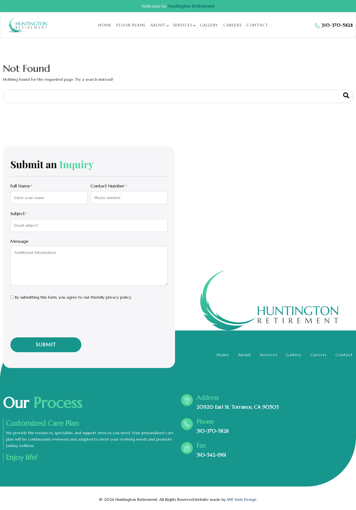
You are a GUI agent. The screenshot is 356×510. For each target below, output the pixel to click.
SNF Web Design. (242, 499)
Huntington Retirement (191, 6)
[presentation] (48, 322)
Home (104, 25)
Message (19, 241)
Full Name (21, 186)
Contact (257, 25)
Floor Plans (130, 25)
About (158, 25)
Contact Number (108, 186)
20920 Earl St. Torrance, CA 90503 (238, 407)
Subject (18, 214)
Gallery (209, 25)
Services (182, 25)
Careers (232, 25)
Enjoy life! (21, 457)
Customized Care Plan (42, 423)
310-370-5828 (213, 431)
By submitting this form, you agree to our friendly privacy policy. (73, 297)
